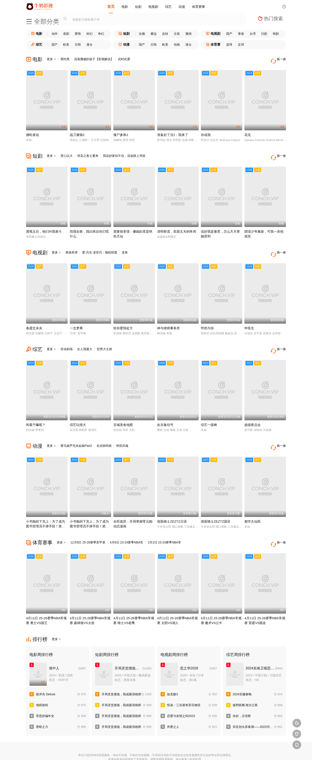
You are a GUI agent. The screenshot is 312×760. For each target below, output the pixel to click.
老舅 (125, 245)
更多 (51, 59)
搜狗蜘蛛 (156, 751)
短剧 (138, 6)
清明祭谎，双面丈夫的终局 (176, 224)
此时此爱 (124, 59)
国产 (229, 33)
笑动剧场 (66, 338)
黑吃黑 (65, 59)
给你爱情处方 (123, 318)
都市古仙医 (252, 504)
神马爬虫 (140, 751)
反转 (165, 33)
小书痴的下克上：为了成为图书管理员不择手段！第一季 (89, 508)
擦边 (154, 33)
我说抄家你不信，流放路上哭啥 (124, 152)
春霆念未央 (34, 318)
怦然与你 (207, 318)
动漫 (182, 6)
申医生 (249, 318)
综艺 (168, 6)
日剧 (264, 33)
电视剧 (153, 6)
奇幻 (101, 33)
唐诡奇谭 (71, 245)
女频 (142, 33)
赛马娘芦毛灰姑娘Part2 (76, 432)
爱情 (78, 33)
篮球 (229, 44)
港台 (89, 44)
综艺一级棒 (209, 411)
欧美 (66, 44)
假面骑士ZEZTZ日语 (172, 504)
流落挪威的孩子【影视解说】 (94, 59)
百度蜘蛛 (124, 751)
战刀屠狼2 (77, 131)
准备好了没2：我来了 (172, 131)
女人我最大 (84, 338)
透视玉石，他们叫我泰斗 (44, 224)
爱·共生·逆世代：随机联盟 (99, 245)
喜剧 (66, 33)
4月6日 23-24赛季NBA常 (126, 525)
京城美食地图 (123, 411)
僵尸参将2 (120, 131)
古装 (177, 33)
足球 (241, 44)
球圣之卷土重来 (87, 152)
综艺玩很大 (78, 411)
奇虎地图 (171, 751)
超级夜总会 (252, 411)
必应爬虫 (203, 751)
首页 (111, 6)
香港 (241, 33)
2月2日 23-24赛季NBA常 (164, 525)
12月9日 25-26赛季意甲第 (87, 525)
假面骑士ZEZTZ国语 (216, 504)
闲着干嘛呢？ (36, 411)
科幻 (89, 33)
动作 (55, 33)
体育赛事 (198, 6)
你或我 (206, 131)
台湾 (253, 33)
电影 (125, 6)
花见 (247, 131)
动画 (177, 44)
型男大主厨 (104, 338)
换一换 (279, 59)
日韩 (78, 44)
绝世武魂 (122, 432)
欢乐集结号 (165, 411)
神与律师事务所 (168, 318)
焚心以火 (66, 152)
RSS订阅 (108, 751)
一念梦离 (76, 318)
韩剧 (276, 33)
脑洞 (188, 33)
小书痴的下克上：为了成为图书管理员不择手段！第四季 (45, 508)
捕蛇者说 (32, 131)
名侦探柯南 (104, 432)
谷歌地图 (187, 751)
